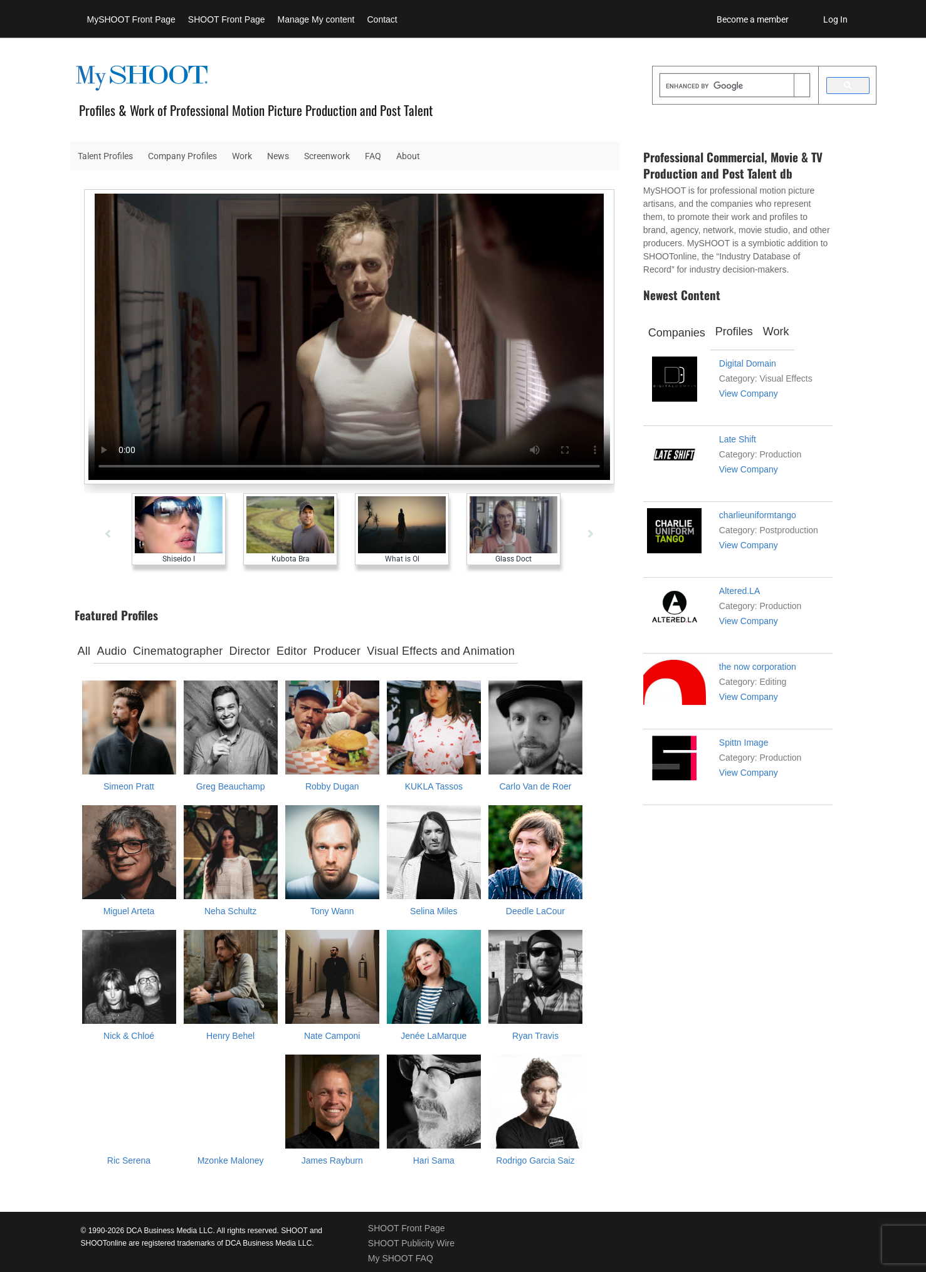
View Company (748, 393)
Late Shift (737, 439)
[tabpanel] (292, 571)
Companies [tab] (676, 332)
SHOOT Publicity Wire (411, 1243)
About (408, 156)
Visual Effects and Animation (441, 651)
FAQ (373, 156)
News (278, 156)
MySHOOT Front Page (131, 19)
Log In (835, 19)
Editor (291, 651)
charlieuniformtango (757, 515)
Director (249, 651)
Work (242, 156)
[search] (727, 86)
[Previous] (108, 534)
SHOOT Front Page (226, 19)
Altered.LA (739, 591)
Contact (382, 19)
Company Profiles (182, 156)
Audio (112, 651)
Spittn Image (744, 743)
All (84, 651)
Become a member (753, 19)
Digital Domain (747, 363)
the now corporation (757, 667)
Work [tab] (776, 331)
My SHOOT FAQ (400, 1258)
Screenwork (327, 156)
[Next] (590, 534)
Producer (336, 651)
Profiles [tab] (734, 331)
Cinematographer (178, 651)
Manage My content (316, 19)
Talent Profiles (105, 156)
